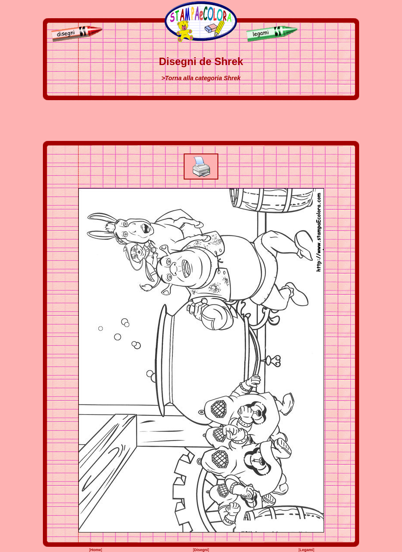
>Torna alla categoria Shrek (201, 78)
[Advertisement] (201, 120)
